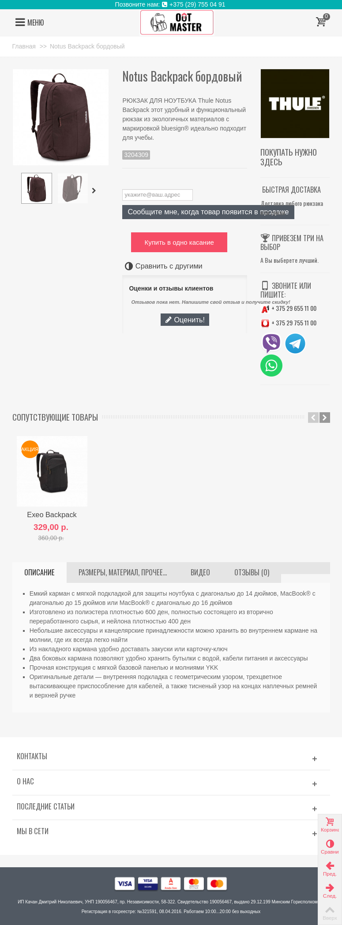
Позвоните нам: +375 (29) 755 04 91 (171, 4)
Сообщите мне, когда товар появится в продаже (208, 212)
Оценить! (185, 320)
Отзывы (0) (251, 572)
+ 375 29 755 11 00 (288, 322)
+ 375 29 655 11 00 (288, 308)
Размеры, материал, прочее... (123, 572)
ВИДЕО (200, 572)
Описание (39, 572)
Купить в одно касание (179, 242)
